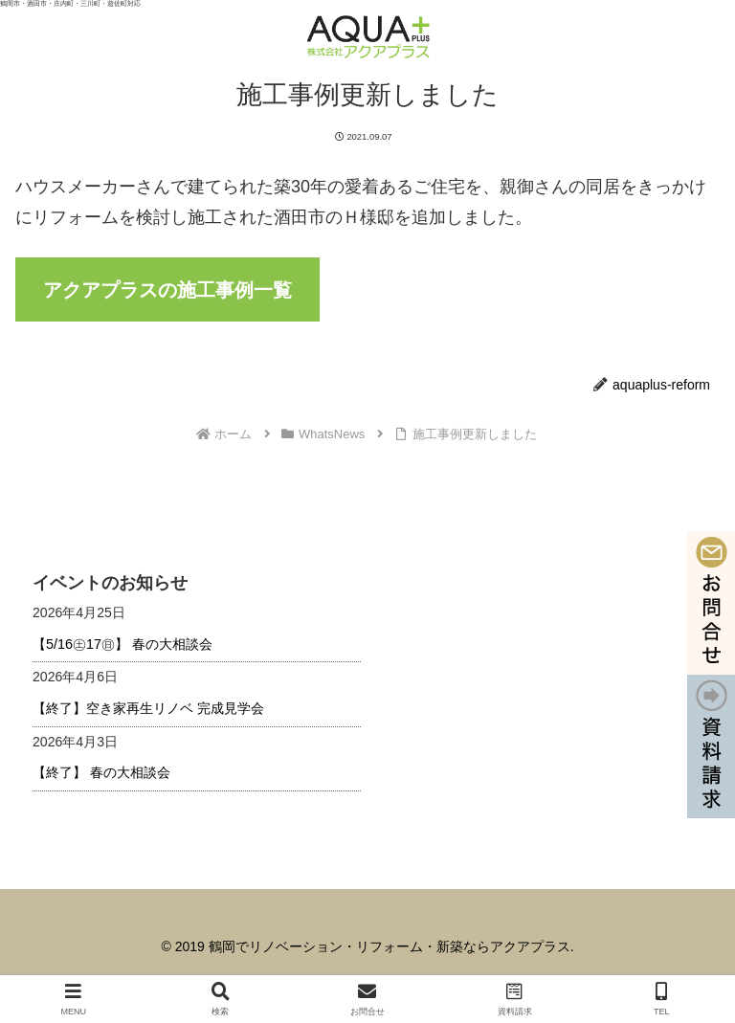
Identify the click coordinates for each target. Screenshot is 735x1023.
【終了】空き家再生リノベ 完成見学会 (148, 708)
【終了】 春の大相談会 (101, 772)
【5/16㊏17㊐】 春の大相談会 (122, 644)
